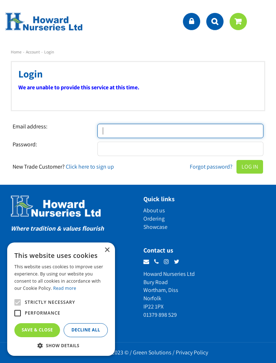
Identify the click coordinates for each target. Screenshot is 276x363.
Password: (25, 144)
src (215, 21)
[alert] (61, 299)
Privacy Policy (192, 352)
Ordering (154, 218)
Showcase (155, 227)
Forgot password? (211, 166)
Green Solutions (152, 352)
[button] (61, 345)
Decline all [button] (86, 330)
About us (154, 210)
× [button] (107, 250)
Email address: (30, 126)
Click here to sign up (90, 166)
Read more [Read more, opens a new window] (64, 288)
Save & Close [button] (37, 330)
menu (263, 21)
